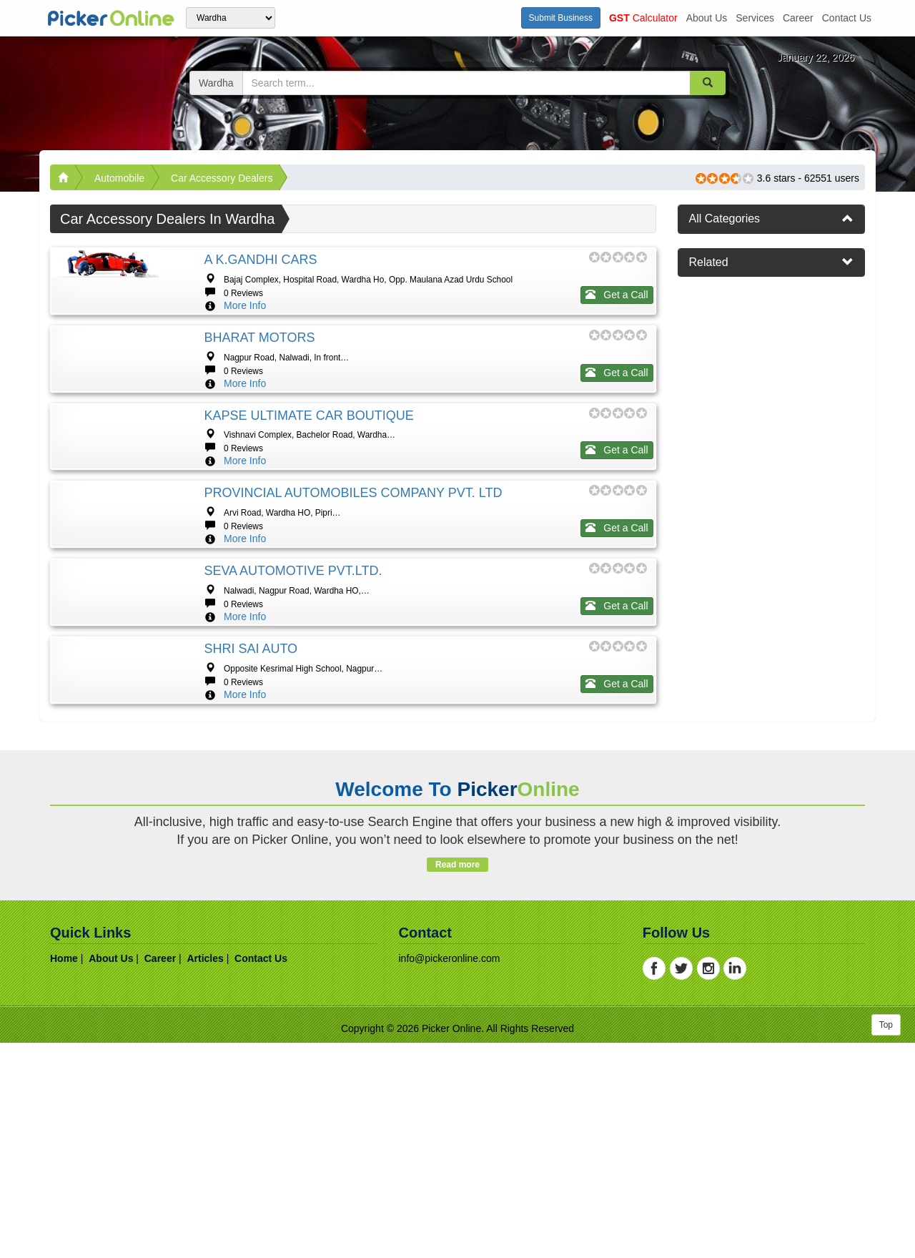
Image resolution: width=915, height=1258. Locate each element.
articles (205, 1173)
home (64, 1173)
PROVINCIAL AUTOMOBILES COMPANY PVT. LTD (353, 579)
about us (707, 18)
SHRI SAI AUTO (250, 821)
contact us (846, 18)
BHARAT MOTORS (259, 337)
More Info (245, 305)
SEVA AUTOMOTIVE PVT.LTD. (293, 700)
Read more (457, 1080)
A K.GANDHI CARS (260, 259)
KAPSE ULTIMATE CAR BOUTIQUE (308, 458)
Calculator (643, 18)
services (755, 18)
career (798, 18)
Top (886, 1240)
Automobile (119, 178)
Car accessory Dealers (221, 178)
